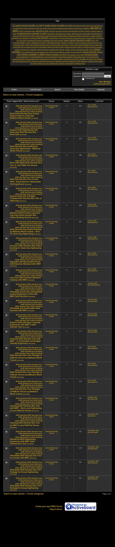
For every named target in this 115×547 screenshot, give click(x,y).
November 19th (93, 430)
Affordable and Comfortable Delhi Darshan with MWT (25, 309)
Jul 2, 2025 (92, 154)
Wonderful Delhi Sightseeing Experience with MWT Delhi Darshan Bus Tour (23, 441)
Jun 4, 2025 (92, 105)
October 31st (92, 397)
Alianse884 (94, 432)
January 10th (92, 283)
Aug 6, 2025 (92, 204)
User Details (79, 90)
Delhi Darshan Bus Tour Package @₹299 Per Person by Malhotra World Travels (25, 391)
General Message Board (51, 106)
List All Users (35, 90)
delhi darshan (21, 106)
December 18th (93, 447)
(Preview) (34, 118)
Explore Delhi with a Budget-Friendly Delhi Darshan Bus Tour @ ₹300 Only (26, 198)
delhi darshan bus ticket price (30, 108)
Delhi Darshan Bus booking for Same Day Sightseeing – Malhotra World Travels (25, 148)
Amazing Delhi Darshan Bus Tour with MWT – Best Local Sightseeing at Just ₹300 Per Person (26, 408)
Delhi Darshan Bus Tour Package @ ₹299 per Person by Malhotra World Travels (26, 374)
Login (107, 76)
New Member (105, 82)
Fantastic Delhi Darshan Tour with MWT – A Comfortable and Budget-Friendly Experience (25, 341)
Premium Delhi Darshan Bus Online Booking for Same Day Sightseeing (26, 247)
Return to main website (13, 95)
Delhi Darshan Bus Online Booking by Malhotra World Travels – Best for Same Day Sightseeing (25, 231)
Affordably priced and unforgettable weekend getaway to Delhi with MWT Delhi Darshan (26, 294)
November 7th (93, 414)
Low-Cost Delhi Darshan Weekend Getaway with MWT (25, 279)
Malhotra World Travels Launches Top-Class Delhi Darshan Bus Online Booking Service (25, 215)
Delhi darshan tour (34, 106)
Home (14, 90)
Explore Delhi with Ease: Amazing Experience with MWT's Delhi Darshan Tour (25, 324)
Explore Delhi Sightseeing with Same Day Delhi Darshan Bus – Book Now (24, 132)
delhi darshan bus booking (31, 110)
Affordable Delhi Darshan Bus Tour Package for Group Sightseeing (25, 471)
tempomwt (93, 106)
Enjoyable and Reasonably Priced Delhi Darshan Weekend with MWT (25, 263)
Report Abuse (56, 509)
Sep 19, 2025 (92, 299)
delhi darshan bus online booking (28, 111)
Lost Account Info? (102, 84)
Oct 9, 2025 (92, 346)
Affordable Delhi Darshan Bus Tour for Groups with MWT (25, 457)
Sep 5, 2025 (92, 253)
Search (57, 90)
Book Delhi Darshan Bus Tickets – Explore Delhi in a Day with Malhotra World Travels (25, 115)
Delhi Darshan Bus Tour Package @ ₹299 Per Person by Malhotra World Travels (26, 357)
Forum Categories (35, 95)
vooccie (93, 416)
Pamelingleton (95, 285)
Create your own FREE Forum (48, 506)
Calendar (101, 90)
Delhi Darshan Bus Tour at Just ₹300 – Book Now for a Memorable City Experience (25, 181)
